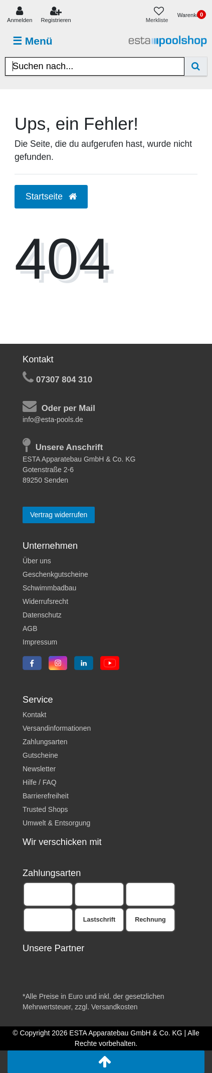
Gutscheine (40, 755)
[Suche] (195, 66)
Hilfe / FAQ (40, 782)
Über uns (37, 561)
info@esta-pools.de (53, 419)
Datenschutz (42, 615)
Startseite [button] (51, 196)
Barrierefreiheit (46, 796)
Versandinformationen (57, 728)
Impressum (40, 642)
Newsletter (39, 769)
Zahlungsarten (45, 742)
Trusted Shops (45, 809)
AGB (30, 628)
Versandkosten (114, 1007)
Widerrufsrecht (45, 601)
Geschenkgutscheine (55, 574)
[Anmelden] (20, 15)
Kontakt (34, 715)
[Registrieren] (56, 15)
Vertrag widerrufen (58, 515)
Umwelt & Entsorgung (56, 823)
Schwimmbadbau (49, 588)
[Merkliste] (159, 15)
